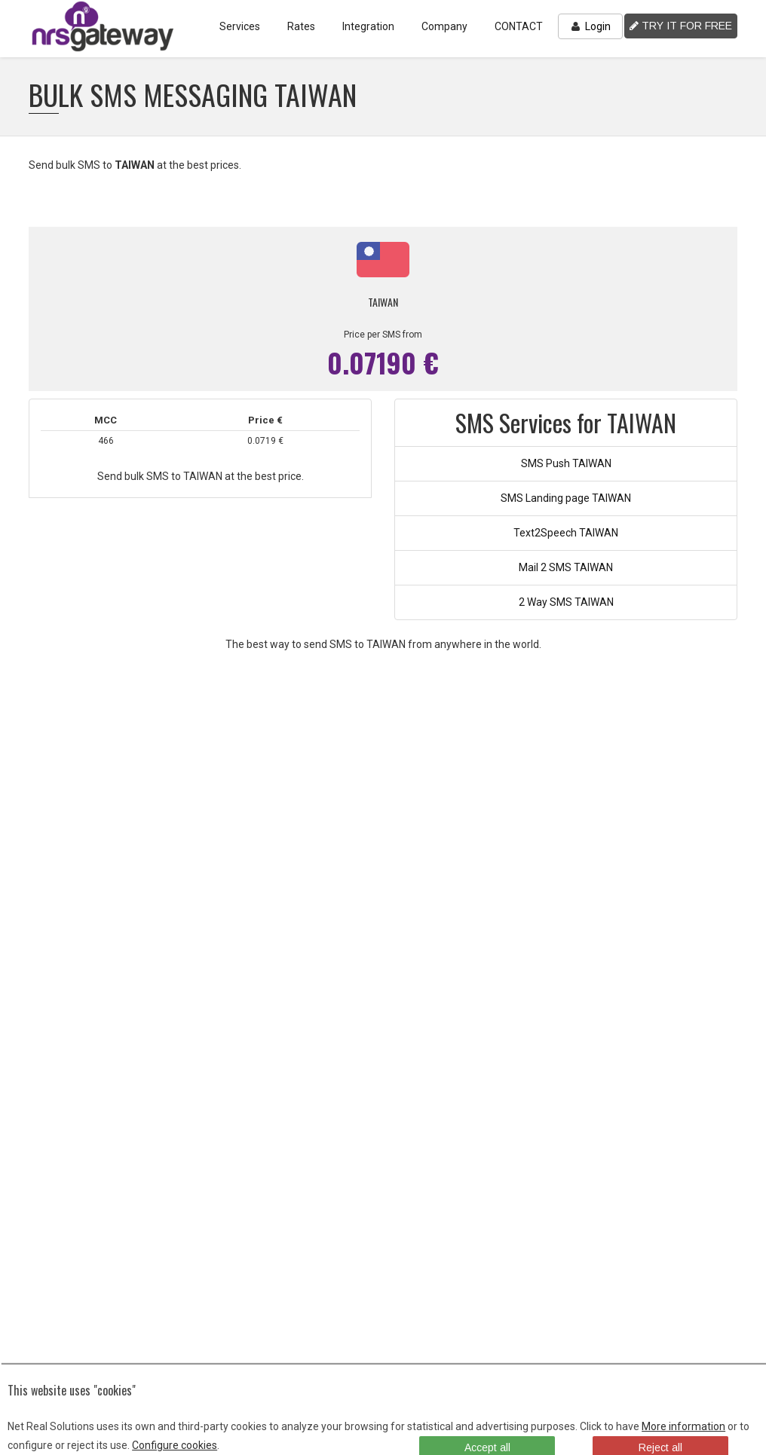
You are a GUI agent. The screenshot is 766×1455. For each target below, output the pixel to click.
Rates (301, 26)
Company (444, 26)
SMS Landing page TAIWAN (566, 498)
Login (590, 26)
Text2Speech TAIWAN (565, 533)
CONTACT (519, 26)
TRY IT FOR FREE (681, 26)
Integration (368, 26)
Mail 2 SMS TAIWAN (566, 567)
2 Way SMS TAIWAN (566, 602)
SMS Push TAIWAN (566, 463)
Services (239, 26)
